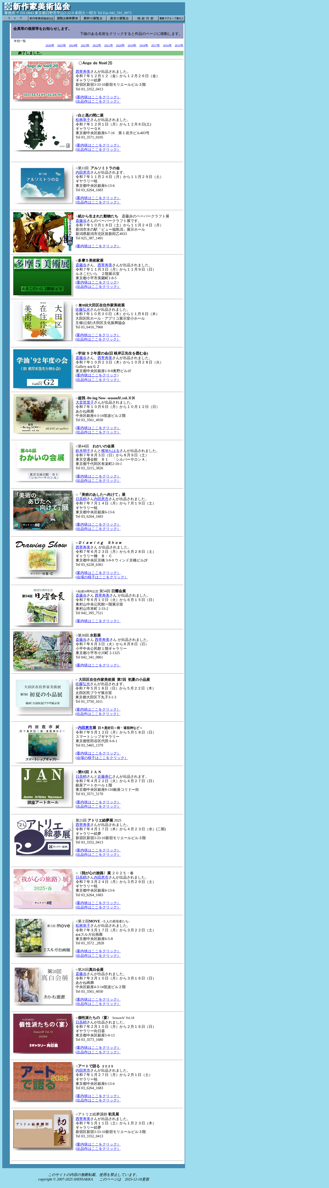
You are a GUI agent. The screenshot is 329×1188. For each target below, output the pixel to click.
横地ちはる (110, 451)
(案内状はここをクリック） (98, 97)
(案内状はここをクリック (96, 282)
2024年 (73, 45)
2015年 (179, 45)
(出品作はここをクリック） (98, 101)
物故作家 (146, 18)
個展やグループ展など (172, 18)
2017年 (155, 45)
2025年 (61, 45)
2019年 (132, 45)
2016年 (167, 45)
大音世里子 (85, 402)
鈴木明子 (83, 451)
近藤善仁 (105, 776)
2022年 (97, 45)
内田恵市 (83, 172)
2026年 (49, 45)
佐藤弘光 (82, 309)
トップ (16, 18)
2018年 (143, 45)
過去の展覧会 (120, 18)
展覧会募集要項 (68, 18)
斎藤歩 (81, 221)
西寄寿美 (83, 71)
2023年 (85, 45)
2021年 (108, 45)
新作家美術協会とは (42, 18)
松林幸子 (83, 120)
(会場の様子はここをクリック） (102, 577)
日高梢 (81, 499)
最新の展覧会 (94, 18)
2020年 (120, 45)
